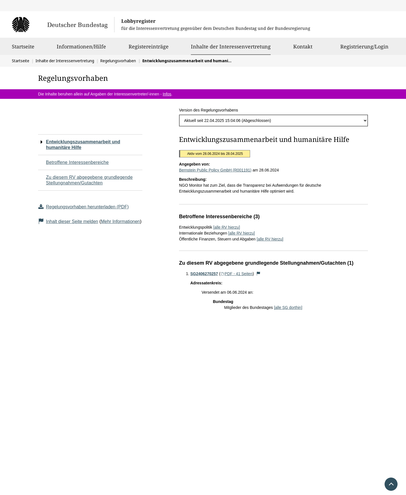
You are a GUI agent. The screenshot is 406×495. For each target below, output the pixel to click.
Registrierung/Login (364, 49)
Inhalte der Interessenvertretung (231, 46)
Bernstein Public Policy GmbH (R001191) (215, 170)
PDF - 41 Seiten (236, 273)
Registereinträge (149, 49)
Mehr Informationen (120, 221)
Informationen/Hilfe (81, 49)
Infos (167, 94)
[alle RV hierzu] (226, 227)
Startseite (23, 49)
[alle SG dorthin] (288, 307)
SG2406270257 (204, 273)
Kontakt (302, 49)
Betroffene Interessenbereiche (77, 162)
